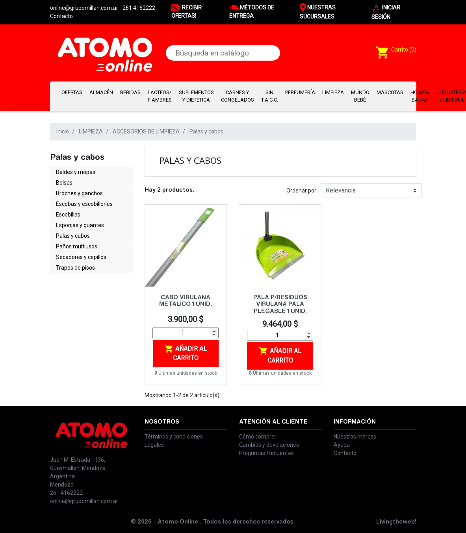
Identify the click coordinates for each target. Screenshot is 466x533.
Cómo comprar (258, 436)
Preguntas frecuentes (266, 453)
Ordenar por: (301, 190)
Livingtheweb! (396, 522)
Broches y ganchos (79, 193)
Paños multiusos (76, 246)
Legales (154, 445)
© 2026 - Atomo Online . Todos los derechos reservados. (213, 522)
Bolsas (64, 183)
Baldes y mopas (75, 172)
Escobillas (68, 214)
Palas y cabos (73, 236)
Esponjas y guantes (80, 225)
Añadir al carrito (185, 353)
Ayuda (342, 445)
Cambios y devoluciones (269, 445)
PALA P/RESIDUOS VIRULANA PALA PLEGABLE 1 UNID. (280, 305)
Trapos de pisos (75, 268)
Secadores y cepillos (81, 257)
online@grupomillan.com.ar (84, 501)
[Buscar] (223, 53)
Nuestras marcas (355, 436)
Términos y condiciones (174, 436)
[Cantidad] (185, 333)
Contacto (61, 16)
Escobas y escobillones (84, 204)
